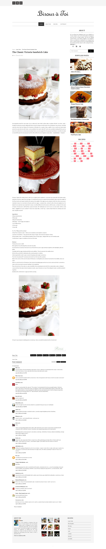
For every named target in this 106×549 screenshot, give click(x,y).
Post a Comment (18, 506)
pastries (88, 156)
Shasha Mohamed (20, 480)
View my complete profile (19, 535)
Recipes (55, 24)
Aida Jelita (18, 402)
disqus (58, 361)
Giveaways (85, 148)
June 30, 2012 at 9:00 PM (21, 406)
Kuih (72, 151)
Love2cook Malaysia (20, 486)
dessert (72, 148)
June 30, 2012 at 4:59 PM (21, 379)
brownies (85, 143)
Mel (16, 367)
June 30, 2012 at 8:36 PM (21, 400)
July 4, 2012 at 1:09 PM (21, 483)
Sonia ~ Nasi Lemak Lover (21, 493)
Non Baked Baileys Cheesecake (80, 119)
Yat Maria (18, 382)
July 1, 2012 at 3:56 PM (21, 452)
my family (79, 153)
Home (41, 24)
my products (88, 153)
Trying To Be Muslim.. (21, 462)
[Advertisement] (39, 39)
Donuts (79, 148)
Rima (21, 520)
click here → (73, 44)
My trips (81, 156)
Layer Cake (78, 151)
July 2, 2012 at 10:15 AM (21, 459)
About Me (48, 24)
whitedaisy (18, 446)
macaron (86, 151)
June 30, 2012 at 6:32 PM (21, 393)
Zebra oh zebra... (76, 72)
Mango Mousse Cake (77, 104)
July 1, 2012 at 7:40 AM (21, 435)
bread (78, 143)
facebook (63, 361)
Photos (72, 158)
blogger (54, 361)
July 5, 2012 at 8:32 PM (21, 497)
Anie (17, 423)
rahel (17, 409)
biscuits (72, 143)
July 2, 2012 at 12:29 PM (21, 470)
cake (72, 146)
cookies (86, 146)
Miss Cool (18, 375)
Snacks (72, 161)
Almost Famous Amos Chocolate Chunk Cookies (80, 87)
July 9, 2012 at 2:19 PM (21, 503)
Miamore (18, 416)
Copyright (63, 24)
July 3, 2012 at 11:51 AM (21, 477)
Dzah (17, 438)
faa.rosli (17, 396)
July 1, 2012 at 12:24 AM (21, 420)
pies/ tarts (84, 158)
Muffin (72, 153)
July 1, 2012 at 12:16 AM (21, 413)
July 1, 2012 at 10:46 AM (21, 443)
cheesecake (79, 146)
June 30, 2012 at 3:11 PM (21, 373)
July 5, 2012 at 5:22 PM (21, 490)
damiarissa (18, 473)
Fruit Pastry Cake (76, 135)
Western (78, 161)
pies (77, 158)
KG (16, 455)
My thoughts (73, 156)
